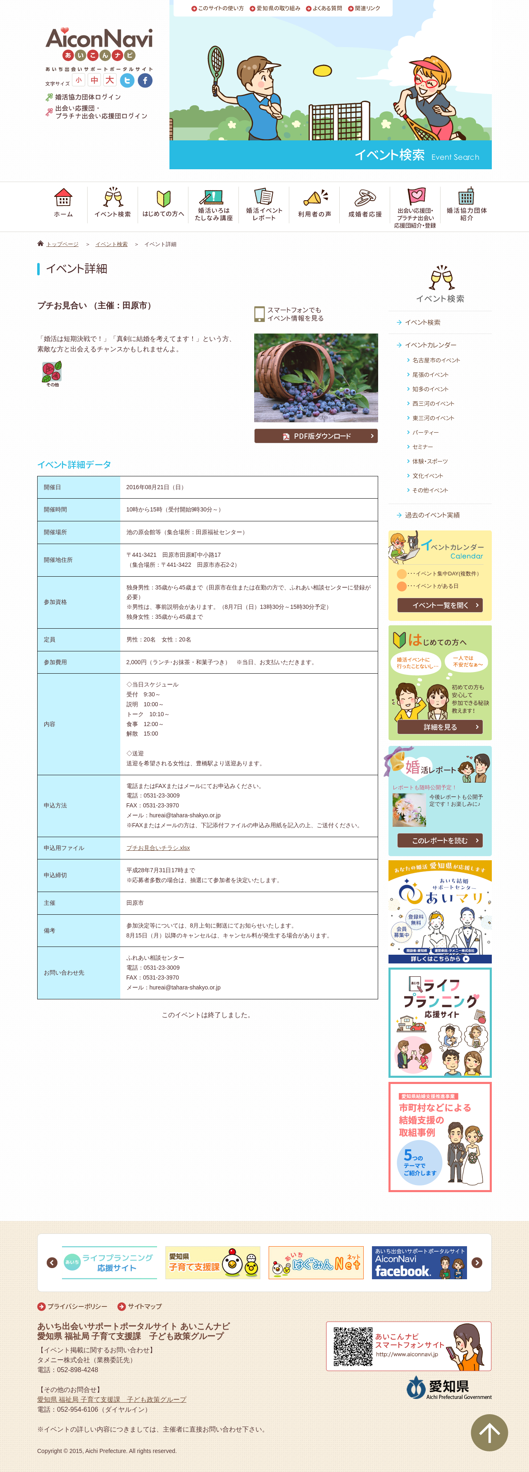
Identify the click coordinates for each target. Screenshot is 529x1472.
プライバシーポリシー (77, 1306)
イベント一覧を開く (440, 605)
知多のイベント (430, 389)
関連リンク (367, 8)
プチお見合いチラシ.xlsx (158, 848)
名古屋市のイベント (436, 360)
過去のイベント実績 (432, 515)
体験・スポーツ (430, 461)
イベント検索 (111, 244)
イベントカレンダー (431, 345)
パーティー (425, 432)
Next (477, 1262)
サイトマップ (145, 1306)
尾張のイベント (430, 375)
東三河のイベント (433, 418)
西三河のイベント (433, 403)
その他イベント (430, 490)
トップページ (62, 244)
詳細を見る (440, 727)
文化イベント (427, 476)
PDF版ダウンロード (316, 436)
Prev (52, 1262)
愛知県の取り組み (278, 8)
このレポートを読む (440, 840)
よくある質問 (328, 8)
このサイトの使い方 (221, 8)
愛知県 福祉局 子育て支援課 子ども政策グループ (111, 1399)
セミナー (422, 447)
